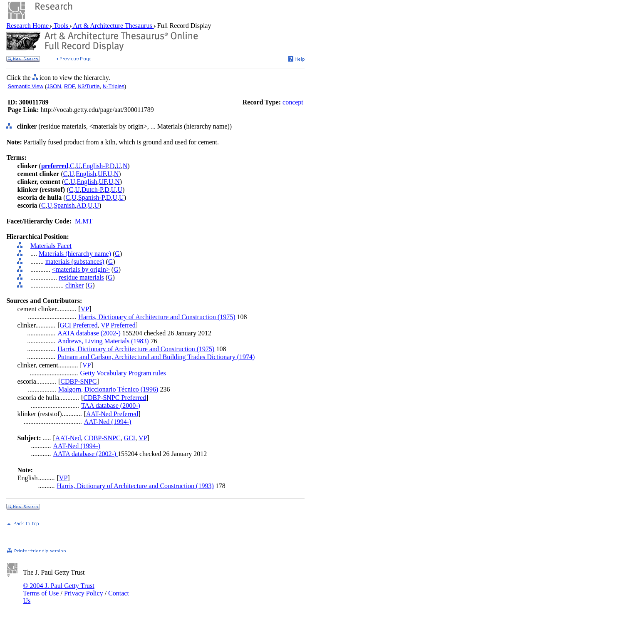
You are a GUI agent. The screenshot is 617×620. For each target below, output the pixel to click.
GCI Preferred (78, 325)
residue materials (81, 277)
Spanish (64, 205)
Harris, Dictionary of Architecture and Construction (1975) (156, 316)
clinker (74, 285)
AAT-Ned (68, 437)
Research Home (28, 25)
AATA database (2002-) (89, 333)
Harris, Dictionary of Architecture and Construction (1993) (135, 485)
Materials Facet (51, 245)
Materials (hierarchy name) (75, 253)
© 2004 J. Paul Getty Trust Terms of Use (58, 589)
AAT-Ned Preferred (112, 413)
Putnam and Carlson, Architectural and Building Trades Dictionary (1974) (156, 356)
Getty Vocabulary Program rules (123, 373)
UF (102, 173)
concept (292, 102)
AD (81, 205)
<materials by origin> (81, 269)
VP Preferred (118, 325)
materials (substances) (74, 261)
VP (85, 308)
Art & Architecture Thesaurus (113, 25)
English (86, 173)
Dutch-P (92, 189)
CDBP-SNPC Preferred (114, 397)
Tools (61, 25)
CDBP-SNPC (78, 381)
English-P (95, 165)
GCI (130, 437)
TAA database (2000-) (110, 405)
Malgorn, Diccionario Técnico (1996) (108, 389)
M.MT (83, 221)
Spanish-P (91, 197)
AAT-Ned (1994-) (107, 421)
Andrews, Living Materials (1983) (103, 341)
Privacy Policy (83, 593)
